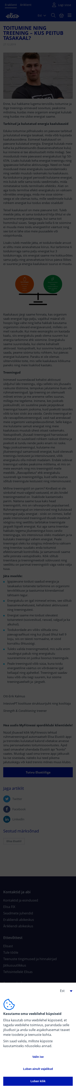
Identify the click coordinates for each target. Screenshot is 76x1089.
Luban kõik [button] (38, 1081)
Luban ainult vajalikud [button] (38, 1068)
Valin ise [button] (38, 1056)
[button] (65, 991)
